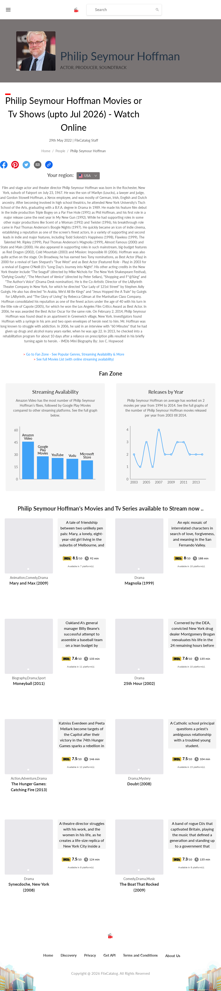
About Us (172, 956)
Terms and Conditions (140, 955)
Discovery (69, 955)
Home (45, 151)
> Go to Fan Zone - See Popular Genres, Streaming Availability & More (73, 354)
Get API (109, 955)
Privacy (90, 955)
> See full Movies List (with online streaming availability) (74, 359)
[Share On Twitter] (26, 164)
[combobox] (88, 176)
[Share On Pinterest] (15, 164)
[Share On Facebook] (4, 164)
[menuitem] (48, 957)
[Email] (37, 164)
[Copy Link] (49, 164)
